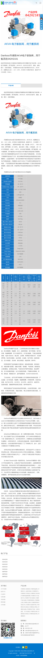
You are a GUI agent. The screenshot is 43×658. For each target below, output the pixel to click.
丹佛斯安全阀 (34, 611)
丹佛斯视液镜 (30, 600)
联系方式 (3, 591)
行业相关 (3, 594)
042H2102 (4, 566)
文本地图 (3, 604)
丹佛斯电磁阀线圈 (25, 595)
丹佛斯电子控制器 (25, 593)
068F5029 (4, 571)
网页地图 (3, 602)
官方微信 (23, 647)
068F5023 (4, 576)
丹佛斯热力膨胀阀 (25, 589)
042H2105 (4, 559)
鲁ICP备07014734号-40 (26, 653)
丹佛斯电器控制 (33, 613)
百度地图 (3, 596)
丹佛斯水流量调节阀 (31, 604)
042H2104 (4, 562)
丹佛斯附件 (35, 591)
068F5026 (4, 574)
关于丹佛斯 (3, 589)
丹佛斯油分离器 (33, 607)
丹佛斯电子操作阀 (35, 593)
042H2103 (4, 564)
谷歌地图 (3, 599)
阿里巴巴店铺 (26, 647)
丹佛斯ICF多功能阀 (30, 598)
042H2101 (4, 569)
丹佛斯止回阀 (27, 602)
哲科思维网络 (23, 655)
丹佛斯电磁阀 (34, 589)
